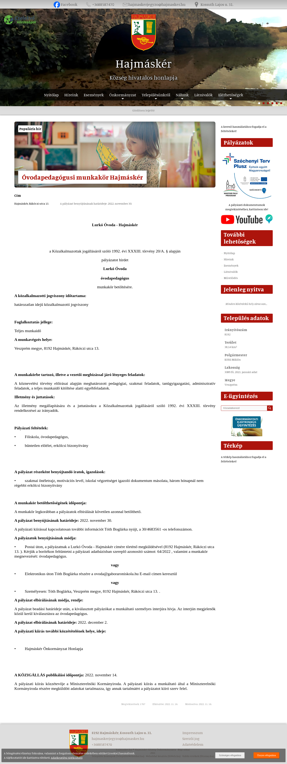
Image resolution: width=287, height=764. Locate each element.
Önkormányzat (122, 94)
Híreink (71, 94)
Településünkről (156, 94)
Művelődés (231, 278)
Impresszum (192, 732)
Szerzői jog (191, 738)
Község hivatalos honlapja (143, 77)
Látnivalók (203, 94)
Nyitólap (51, 94)
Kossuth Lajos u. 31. (213, 4)
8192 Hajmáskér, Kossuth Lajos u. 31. (122, 732)
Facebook (65, 4)
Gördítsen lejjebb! (143, 110)
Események (94, 94)
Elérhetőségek (230, 94)
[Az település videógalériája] (247, 223)
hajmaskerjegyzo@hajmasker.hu (153, 4)
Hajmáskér (143, 63)
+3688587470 (99, 4)
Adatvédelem (192, 744)
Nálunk (182, 94)
